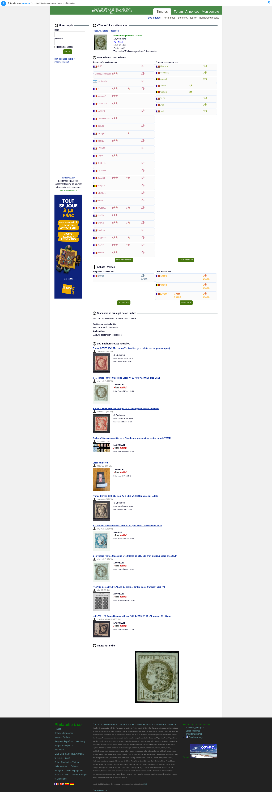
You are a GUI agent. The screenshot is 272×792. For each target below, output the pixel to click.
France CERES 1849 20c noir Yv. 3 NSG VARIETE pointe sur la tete (125, 496)
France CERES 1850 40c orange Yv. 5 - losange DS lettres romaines (126, 408)
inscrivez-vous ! (61, 62)
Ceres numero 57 (101, 463)
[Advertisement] (68, 121)
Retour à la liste (101, 31)
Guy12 (100, 245)
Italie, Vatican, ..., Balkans (66, 766)
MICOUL (101, 193)
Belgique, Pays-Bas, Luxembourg (69, 741)
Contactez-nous (100, 790)
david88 (101, 178)
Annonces (192, 11)
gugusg (100, 126)
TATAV (100, 156)
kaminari (101, 230)
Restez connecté (65, 47)
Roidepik (101, 163)
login (56, 30)
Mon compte (210, 11)
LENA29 (101, 148)
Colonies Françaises (63, 733)
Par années (169, 17)
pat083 (100, 252)
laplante (163, 276)
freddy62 (101, 133)
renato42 (101, 96)
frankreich (102, 81)
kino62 (100, 223)
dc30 (99, 66)
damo (100, 200)
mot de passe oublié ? (64, 59)
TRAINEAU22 (103, 118)
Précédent (114, 31)
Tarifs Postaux (68, 178)
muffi (162, 111)
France (57, 729)
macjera (101, 185)
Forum (178, 11)
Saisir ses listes (193, 731)
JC (98, 88)
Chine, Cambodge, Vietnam (67, 762)
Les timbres (154, 17)
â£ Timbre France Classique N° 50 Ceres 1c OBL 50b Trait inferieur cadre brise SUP (135, 556)
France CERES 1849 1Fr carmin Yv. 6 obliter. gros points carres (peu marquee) (131, 348)
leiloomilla (102, 103)
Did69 (162, 98)
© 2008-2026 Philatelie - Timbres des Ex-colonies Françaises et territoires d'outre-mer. (134, 724)
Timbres (162, 11)
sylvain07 (101, 208)
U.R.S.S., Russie (62, 758)
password (58, 38)
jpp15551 (101, 170)
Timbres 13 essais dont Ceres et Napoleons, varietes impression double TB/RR (132, 438)
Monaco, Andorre (62, 737)
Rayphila (101, 238)
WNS (145, 784)
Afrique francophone (63, 745)
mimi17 (100, 141)
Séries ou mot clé (187, 17)
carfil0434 (102, 111)
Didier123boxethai (103, 74)
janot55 (100, 276)
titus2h (100, 215)
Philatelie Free (70, 14)
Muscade (164, 66)
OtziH (162, 105)
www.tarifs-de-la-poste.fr (68, 190)
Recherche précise (209, 17)
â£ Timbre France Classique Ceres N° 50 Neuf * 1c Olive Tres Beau (126, 378)
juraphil (163, 79)
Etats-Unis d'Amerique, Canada (69, 754)
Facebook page (194, 737)
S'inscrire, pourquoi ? (195, 728)
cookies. (26, 3)
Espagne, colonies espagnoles (68, 770)
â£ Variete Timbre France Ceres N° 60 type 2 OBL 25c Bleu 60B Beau (127, 525)
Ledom (163, 85)
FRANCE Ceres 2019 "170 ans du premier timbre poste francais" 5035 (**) (129, 587)
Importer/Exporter (194, 734)
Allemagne (59, 750)
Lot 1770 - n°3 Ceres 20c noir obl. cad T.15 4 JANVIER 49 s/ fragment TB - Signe (132, 616)
